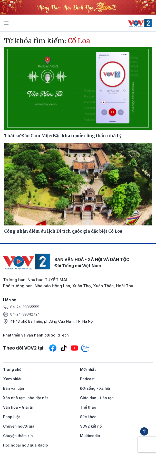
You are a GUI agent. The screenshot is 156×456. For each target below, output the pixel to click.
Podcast (87, 379)
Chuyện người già (18, 426)
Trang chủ (12, 369)
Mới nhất (88, 369)
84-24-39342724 (25, 314)
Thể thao (88, 407)
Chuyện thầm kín (18, 435)
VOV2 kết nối (91, 426)
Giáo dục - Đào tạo (97, 398)
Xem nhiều (13, 379)
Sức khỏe (88, 417)
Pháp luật (11, 417)
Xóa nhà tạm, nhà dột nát (25, 398)
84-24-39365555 (24, 307)
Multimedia (90, 435)
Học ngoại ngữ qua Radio (25, 445)
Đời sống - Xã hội (95, 388)
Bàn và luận (13, 388)
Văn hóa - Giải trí (18, 407)
